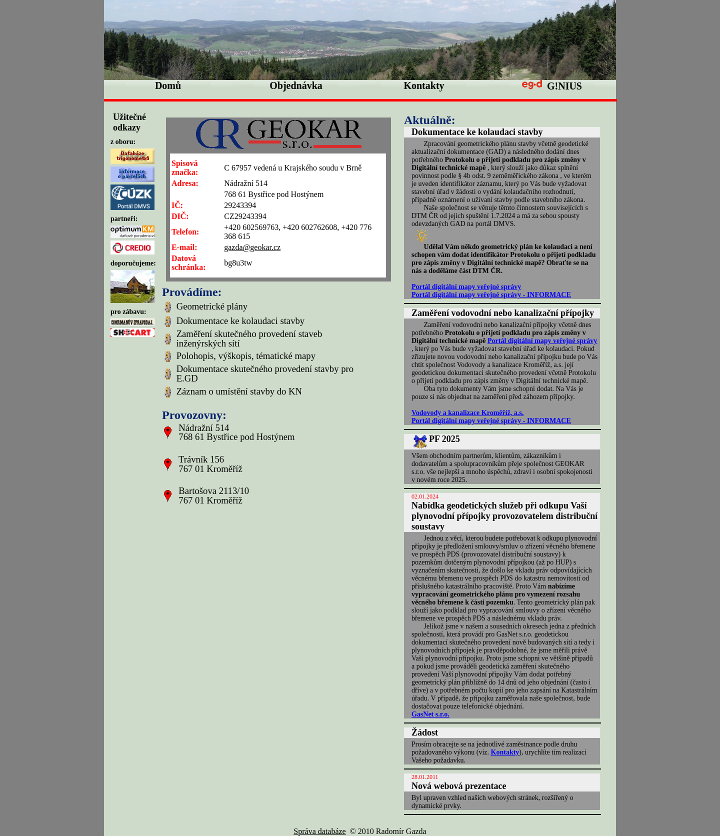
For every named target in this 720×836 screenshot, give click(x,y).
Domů (168, 85)
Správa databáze (320, 831)
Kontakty (424, 85)
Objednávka (296, 85)
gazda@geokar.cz (252, 247)
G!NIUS (552, 86)
